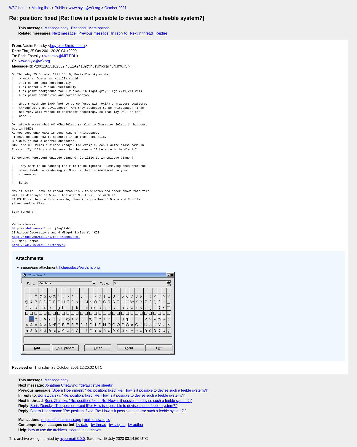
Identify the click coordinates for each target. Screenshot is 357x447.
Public (60, 8)
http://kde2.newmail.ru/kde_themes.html (46, 237)
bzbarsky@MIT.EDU (60, 56)
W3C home (18, 8)
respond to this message (61, 420)
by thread (98, 425)
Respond (78, 28)
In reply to (119, 33)
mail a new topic (97, 420)
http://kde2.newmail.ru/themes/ (38, 245)
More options (99, 28)
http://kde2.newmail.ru (31, 229)
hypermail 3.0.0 (72, 439)
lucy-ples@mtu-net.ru (67, 46)
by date (82, 425)
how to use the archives (47, 430)
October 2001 (115, 8)
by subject (117, 425)
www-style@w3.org (84, 8)
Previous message (93, 33)
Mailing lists (41, 8)
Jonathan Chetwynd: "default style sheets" (79, 385)
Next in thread (141, 33)
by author (135, 425)
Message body (56, 28)
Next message (64, 33)
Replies (162, 33)
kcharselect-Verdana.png (79, 267)
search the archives (85, 430)
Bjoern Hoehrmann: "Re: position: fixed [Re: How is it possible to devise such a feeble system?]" (130, 390)
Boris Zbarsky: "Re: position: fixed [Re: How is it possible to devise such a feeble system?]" (111, 395)
